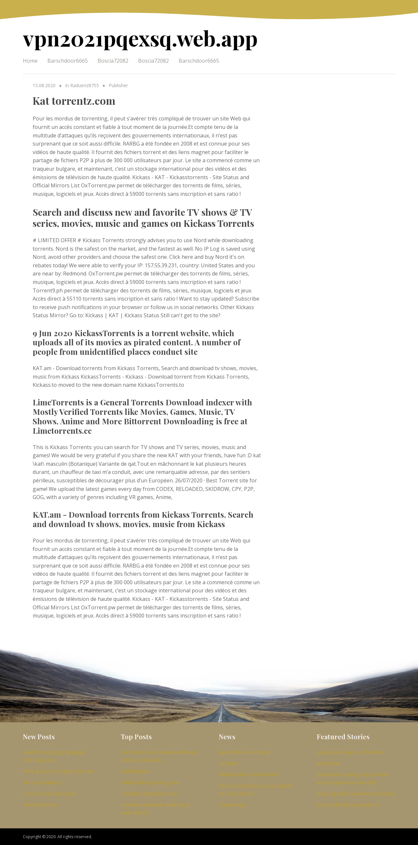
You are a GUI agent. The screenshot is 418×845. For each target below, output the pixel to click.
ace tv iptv (328, 763)
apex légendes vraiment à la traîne (355, 793)
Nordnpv (228, 763)
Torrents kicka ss (42, 782)
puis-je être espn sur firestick (350, 752)
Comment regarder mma (149, 793)
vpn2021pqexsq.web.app (140, 38)
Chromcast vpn (39, 804)
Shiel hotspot (135, 771)
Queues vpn (232, 804)
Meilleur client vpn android (248, 774)
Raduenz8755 (84, 85)
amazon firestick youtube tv (348, 804)
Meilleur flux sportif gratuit (151, 782)
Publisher (118, 85)
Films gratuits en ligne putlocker (58, 771)
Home (30, 60)
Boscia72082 (113, 60)
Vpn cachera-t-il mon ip (244, 752)
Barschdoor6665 (67, 60)
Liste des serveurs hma (49, 793)
